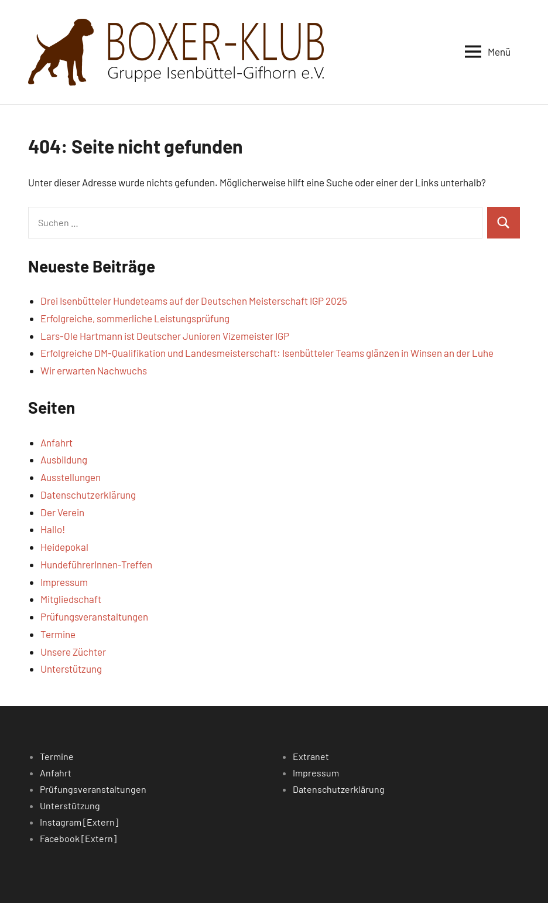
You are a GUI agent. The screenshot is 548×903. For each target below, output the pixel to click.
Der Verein (62, 512)
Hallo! (52, 529)
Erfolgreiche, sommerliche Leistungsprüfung (135, 318)
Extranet (311, 756)
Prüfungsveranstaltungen (94, 616)
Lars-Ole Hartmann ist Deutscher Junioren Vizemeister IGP (164, 336)
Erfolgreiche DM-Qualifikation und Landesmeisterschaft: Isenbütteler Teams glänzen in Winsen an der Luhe (267, 353)
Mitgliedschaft (70, 599)
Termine (58, 634)
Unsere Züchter (73, 651)
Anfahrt (56, 442)
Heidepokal (64, 547)
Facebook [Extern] (78, 838)
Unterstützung (71, 668)
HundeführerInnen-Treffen (96, 564)
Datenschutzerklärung (88, 494)
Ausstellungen (70, 477)
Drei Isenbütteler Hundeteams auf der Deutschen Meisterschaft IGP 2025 (193, 300)
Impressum (64, 582)
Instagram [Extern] (79, 821)
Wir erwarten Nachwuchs (93, 370)
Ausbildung (63, 459)
